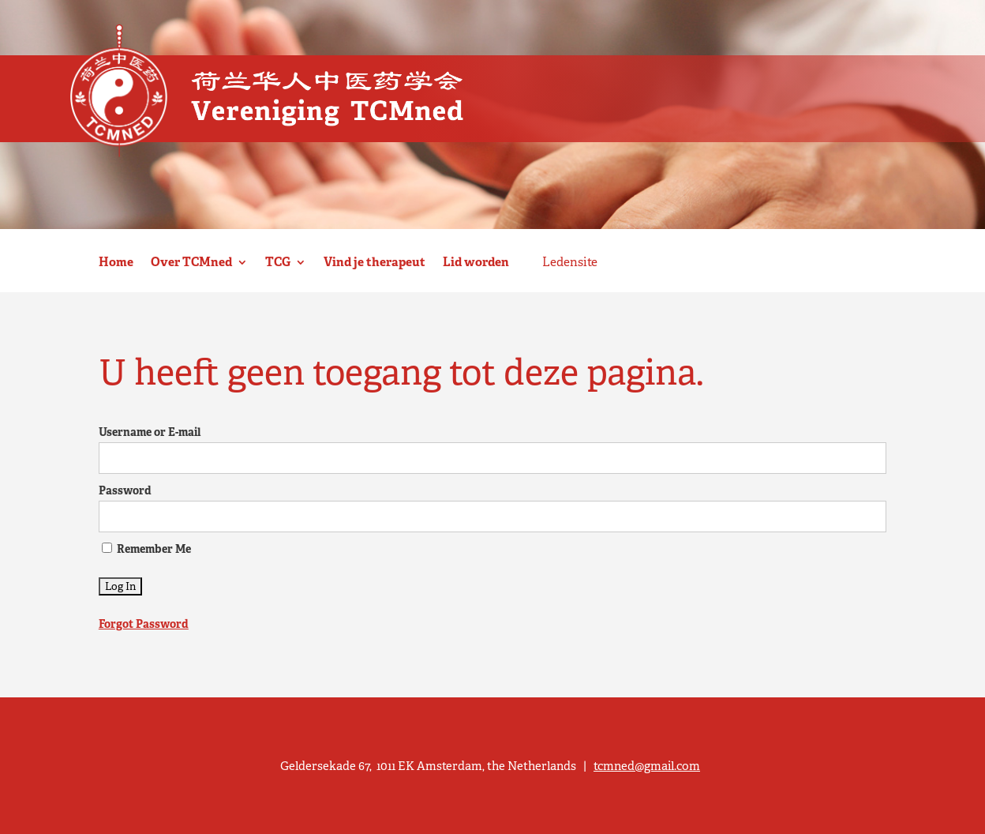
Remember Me (146, 549)
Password (125, 490)
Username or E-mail (149, 432)
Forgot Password (144, 624)
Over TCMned (191, 262)
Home (116, 262)
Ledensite (569, 262)
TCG (277, 262)
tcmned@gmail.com (647, 765)
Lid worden (476, 262)
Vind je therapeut (374, 262)
